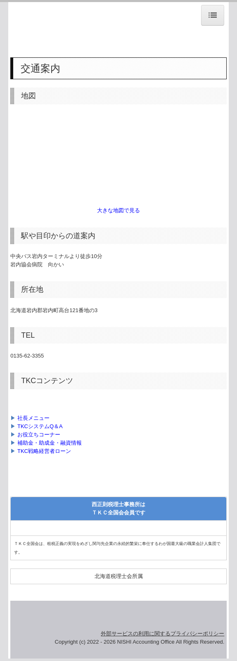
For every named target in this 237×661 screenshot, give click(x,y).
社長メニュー (33, 418)
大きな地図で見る (118, 210)
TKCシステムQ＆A (40, 426)
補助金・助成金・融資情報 (49, 443)
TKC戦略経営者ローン (44, 451)
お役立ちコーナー (38, 434)
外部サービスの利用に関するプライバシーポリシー (162, 633)
